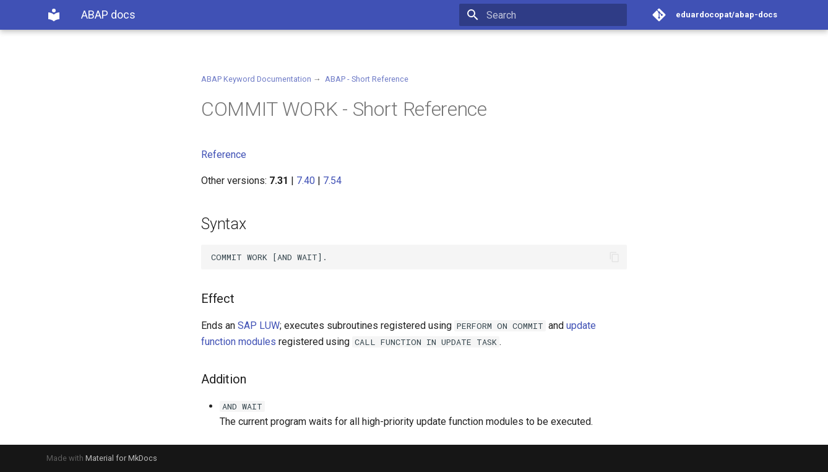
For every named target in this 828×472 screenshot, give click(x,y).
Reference (223, 154)
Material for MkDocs (121, 458)
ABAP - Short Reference (366, 79)
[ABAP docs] (53, 14)
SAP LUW (259, 325)
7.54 (332, 180)
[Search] (554, 15)
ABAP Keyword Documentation (256, 79)
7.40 (305, 180)
